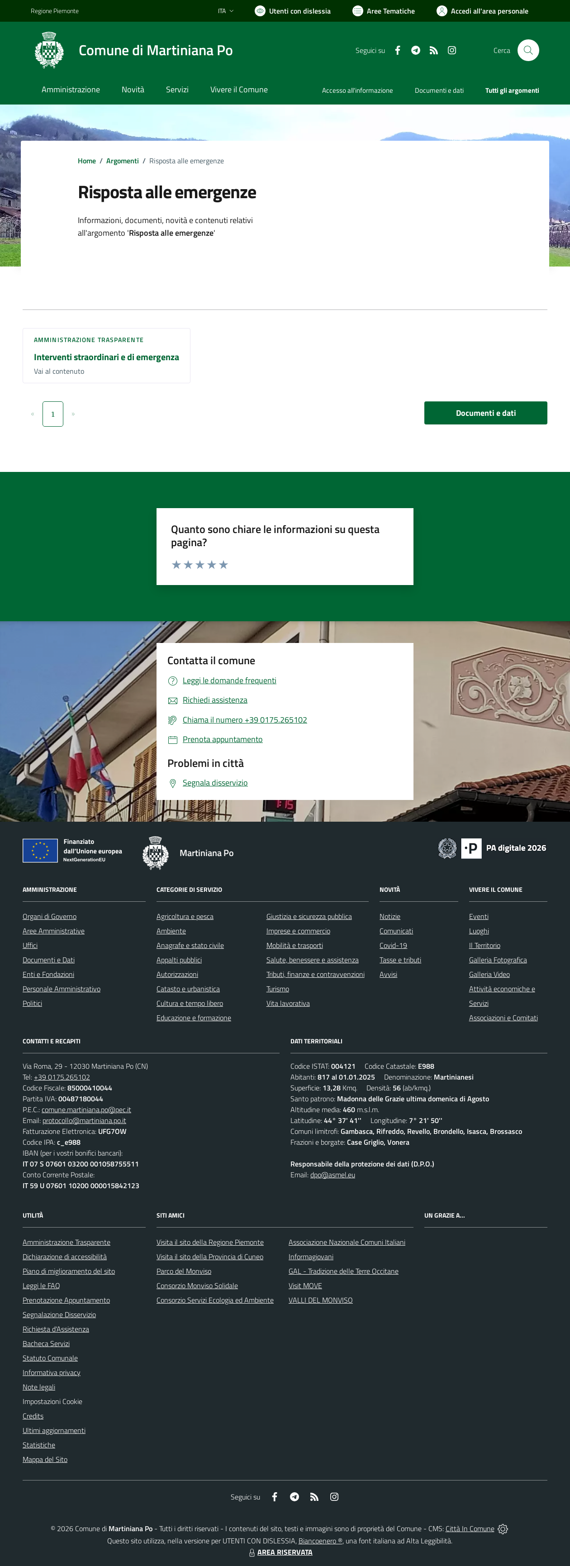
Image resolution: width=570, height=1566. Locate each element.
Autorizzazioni (177, 974)
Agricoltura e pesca (185, 916)
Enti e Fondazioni (48, 974)
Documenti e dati (486, 413)
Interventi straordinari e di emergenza (106, 357)
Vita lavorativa (288, 1003)
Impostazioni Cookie (52, 1401)
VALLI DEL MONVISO (321, 1300)
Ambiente (171, 930)
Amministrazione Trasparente (66, 1242)
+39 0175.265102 (62, 1076)
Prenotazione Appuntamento (66, 1300)
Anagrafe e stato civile (190, 945)
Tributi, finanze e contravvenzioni (315, 974)
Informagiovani (311, 1256)
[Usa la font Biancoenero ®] (293, 11)
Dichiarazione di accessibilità (65, 1256)
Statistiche (39, 1444)
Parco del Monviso (184, 1271)
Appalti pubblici (179, 959)
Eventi (479, 916)
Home (87, 160)
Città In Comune (470, 1528)
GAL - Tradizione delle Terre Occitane (344, 1271)
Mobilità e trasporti (294, 945)
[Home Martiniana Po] (132, 50)
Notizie (390, 916)
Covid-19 (393, 945)
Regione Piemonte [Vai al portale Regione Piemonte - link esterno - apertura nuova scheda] (55, 10)
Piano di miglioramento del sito (69, 1271)
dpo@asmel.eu (332, 1174)
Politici (32, 1003)
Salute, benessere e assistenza (312, 959)
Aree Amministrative (54, 930)
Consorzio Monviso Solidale (197, 1285)
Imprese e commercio (298, 930)
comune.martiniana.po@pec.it (86, 1109)
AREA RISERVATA (280, 1552)
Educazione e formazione (194, 1017)
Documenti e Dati (49, 959)
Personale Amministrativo (61, 988)
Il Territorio (484, 945)
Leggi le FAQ (41, 1285)
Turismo (277, 988)
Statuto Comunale (50, 1357)
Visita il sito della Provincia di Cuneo (210, 1256)
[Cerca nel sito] (528, 50)
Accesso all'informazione (357, 90)
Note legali (39, 1386)
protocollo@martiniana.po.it (84, 1120)
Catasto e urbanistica (188, 988)
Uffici (30, 945)
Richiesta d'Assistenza (56, 1328)
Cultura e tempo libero (190, 1003)
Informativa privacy (52, 1372)
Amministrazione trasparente (89, 339)
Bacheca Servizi (46, 1343)
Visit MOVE (305, 1285)
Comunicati (396, 930)
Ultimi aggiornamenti (54, 1430)
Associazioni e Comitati (503, 1017)
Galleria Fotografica (498, 959)
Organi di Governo (49, 916)
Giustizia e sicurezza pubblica (309, 916)
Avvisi (388, 974)
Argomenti (122, 160)
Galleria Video (489, 974)
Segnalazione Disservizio (59, 1314)
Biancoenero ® (320, 1540)
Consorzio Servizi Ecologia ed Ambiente (215, 1300)
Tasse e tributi (400, 959)
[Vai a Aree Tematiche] (384, 11)
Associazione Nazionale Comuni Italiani (347, 1242)
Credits (33, 1415)
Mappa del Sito (45, 1459)
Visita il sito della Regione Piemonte (210, 1242)
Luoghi (479, 930)
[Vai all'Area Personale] (482, 11)
